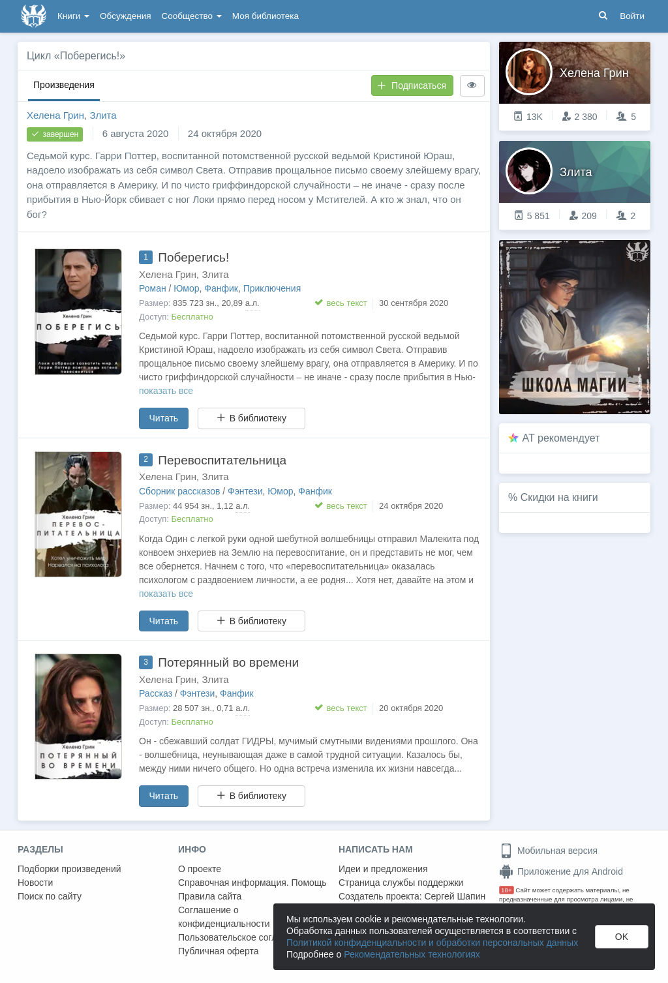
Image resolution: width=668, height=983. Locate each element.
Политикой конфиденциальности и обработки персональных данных (432, 942)
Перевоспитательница (222, 460)
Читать (164, 418)
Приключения (272, 288)
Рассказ (155, 693)
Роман (152, 288)
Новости (35, 882)
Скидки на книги (559, 497)
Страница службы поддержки (401, 882)
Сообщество (192, 16)
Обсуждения (125, 16)
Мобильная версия (548, 850)
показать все (166, 391)
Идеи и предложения (383, 869)
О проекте (199, 869)
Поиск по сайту (50, 896)
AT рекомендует (561, 438)
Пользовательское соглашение (244, 937)
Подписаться (411, 85)
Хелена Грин (55, 115)
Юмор (186, 288)
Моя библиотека (265, 16)
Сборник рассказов (179, 491)
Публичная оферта (218, 951)
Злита (102, 115)
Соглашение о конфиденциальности (224, 917)
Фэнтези (245, 491)
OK (621, 936)
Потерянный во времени (228, 662)
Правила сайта (209, 896)
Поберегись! (193, 257)
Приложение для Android (561, 871)
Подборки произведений (69, 869)
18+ (506, 890)
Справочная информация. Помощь (252, 882)
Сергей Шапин (454, 896)
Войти (632, 16)
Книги (73, 16)
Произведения (64, 85)
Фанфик (221, 288)
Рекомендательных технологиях (412, 954)
